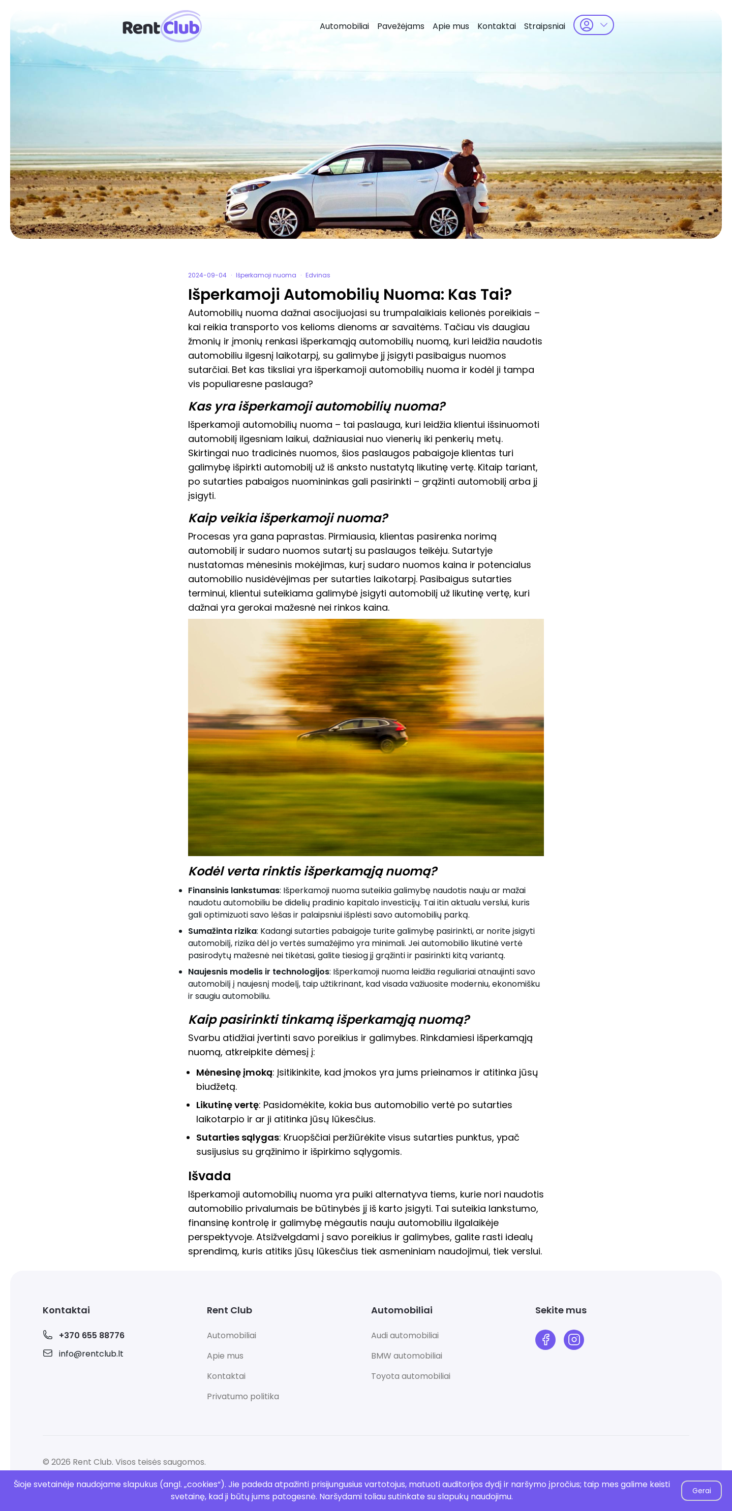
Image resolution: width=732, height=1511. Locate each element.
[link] (162, 26)
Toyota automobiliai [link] (410, 1376)
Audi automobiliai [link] (405, 1335)
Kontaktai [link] (496, 26)
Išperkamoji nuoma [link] (266, 275)
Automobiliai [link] (344, 26)
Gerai (701, 1491)
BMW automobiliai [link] (406, 1356)
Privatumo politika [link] (243, 1396)
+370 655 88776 (92, 1335)
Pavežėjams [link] (400, 26)
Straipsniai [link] (544, 26)
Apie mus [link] (451, 26)
